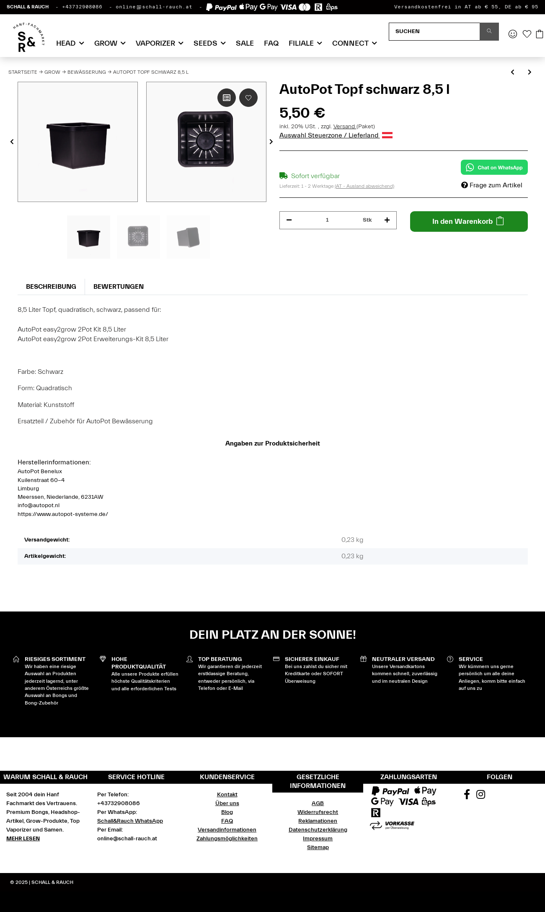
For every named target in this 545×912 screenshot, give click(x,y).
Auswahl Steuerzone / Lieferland (336, 135)
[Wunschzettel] (527, 35)
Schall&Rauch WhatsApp (130, 821)
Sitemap (318, 847)
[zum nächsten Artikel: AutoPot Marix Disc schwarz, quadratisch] (529, 73)
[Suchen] (434, 32)
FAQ (271, 43)
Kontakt (227, 794)
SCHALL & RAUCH (28, 7)
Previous (12, 142)
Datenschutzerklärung (318, 829)
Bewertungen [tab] (118, 286)
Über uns (227, 803)
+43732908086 (82, 7)
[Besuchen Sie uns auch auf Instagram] (480, 796)
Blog (227, 812)
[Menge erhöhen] (387, 220)
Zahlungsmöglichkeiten (227, 838)
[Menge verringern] (289, 220)
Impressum (318, 838)
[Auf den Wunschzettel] (248, 97)
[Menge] (327, 220)
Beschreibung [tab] (51, 286)
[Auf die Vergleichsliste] (226, 97)
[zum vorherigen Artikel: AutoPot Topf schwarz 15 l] (512, 73)
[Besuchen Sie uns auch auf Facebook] (466, 796)
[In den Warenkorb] (469, 221)
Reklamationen (317, 821)
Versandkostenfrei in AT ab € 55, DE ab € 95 (466, 7)
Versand (344, 126)
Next (271, 142)
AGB (318, 803)
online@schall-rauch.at (154, 7)
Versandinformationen (227, 829)
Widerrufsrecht (317, 812)
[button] (513, 35)
